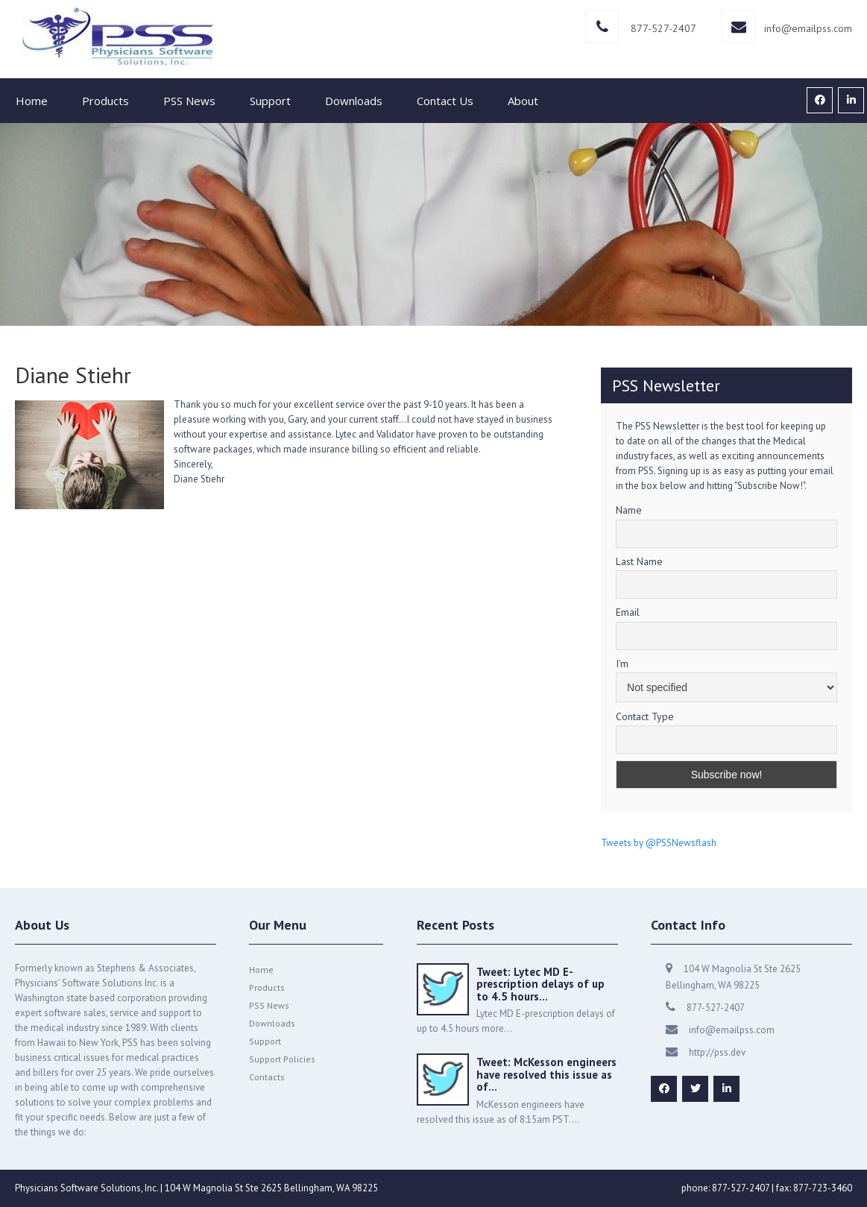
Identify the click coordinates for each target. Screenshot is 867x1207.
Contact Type (645, 716)
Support (270, 100)
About (523, 100)
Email (628, 612)
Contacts (267, 1076)
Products (105, 100)
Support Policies (282, 1059)
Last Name (639, 561)
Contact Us (445, 100)
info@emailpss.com (808, 28)
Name (629, 510)
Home (32, 100)
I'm (622, 663)
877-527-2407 (663, 28)
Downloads (353, 100)
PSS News (189, 100)
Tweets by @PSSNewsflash (658, 842)
